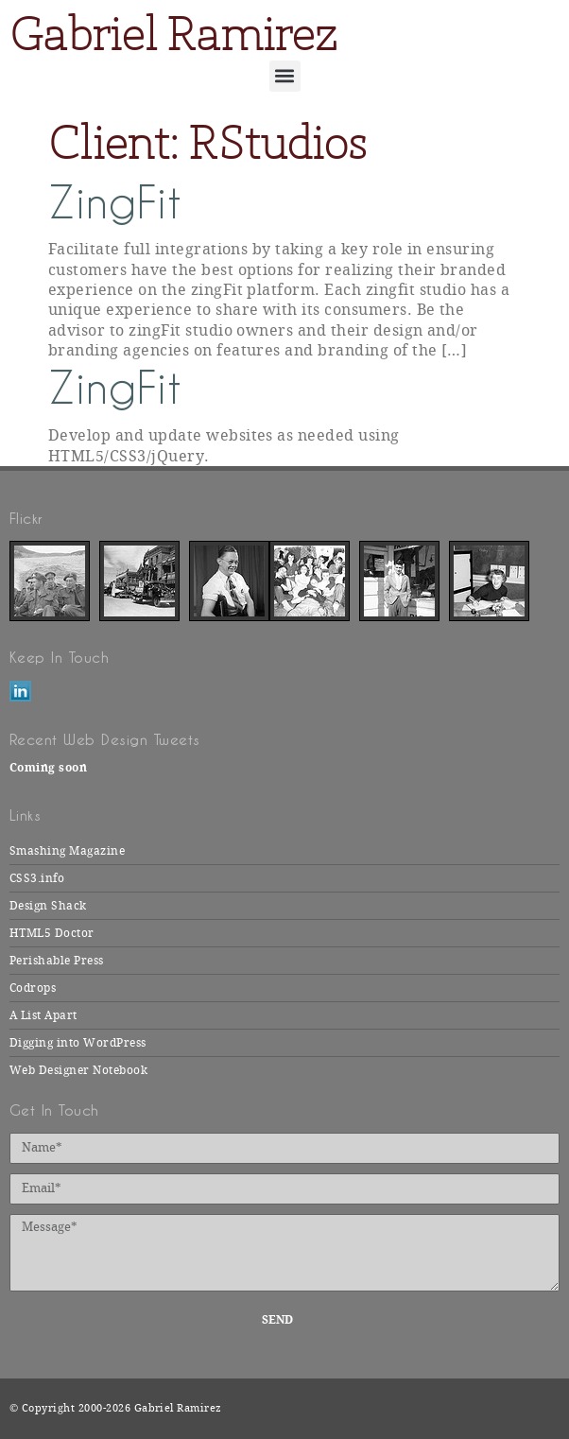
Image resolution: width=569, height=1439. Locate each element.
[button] (285, 76)
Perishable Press (56, 960)
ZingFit (114, 203)
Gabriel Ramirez (172, 34)
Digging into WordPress (78, 1042)
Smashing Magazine (67, 851)
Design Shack (48, 905)
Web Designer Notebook (78, 1070)
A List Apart (43, 1015)
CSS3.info (36, 878)
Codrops (32, 988)
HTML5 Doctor (52, 933)
